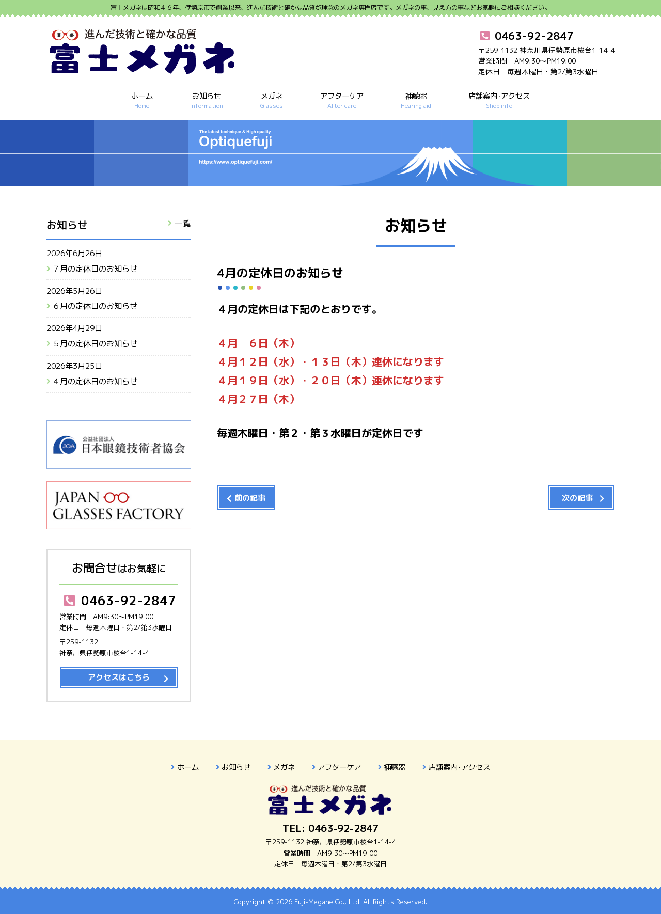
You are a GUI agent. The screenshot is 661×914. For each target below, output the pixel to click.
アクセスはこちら (119, 677)
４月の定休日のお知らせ (94, 381)
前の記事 (249, 498)
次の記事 (577, 498)
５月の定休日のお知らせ (94, 343)
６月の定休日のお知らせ (94, 306)
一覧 (183, 223)
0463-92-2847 (118, 600)
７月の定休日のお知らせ (94, 268)
